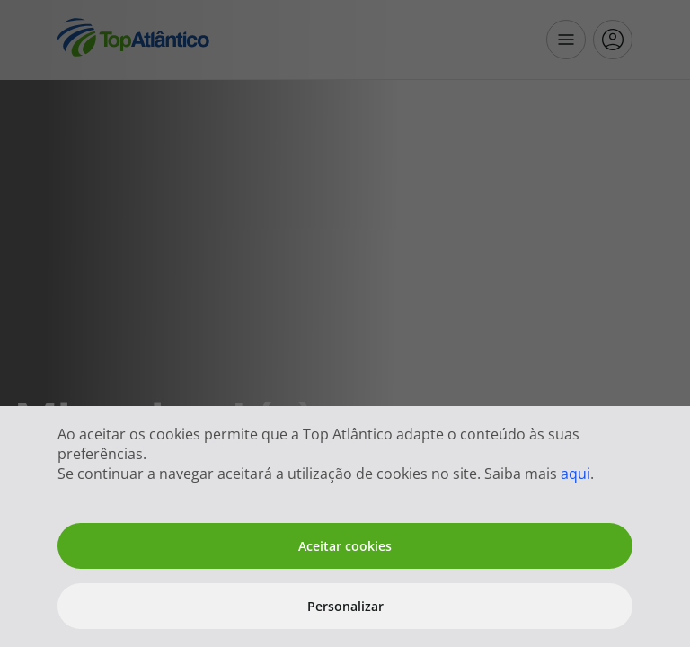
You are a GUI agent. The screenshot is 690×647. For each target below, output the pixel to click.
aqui (575, 473)
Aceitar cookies (345, 545)
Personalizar (345, 606)
